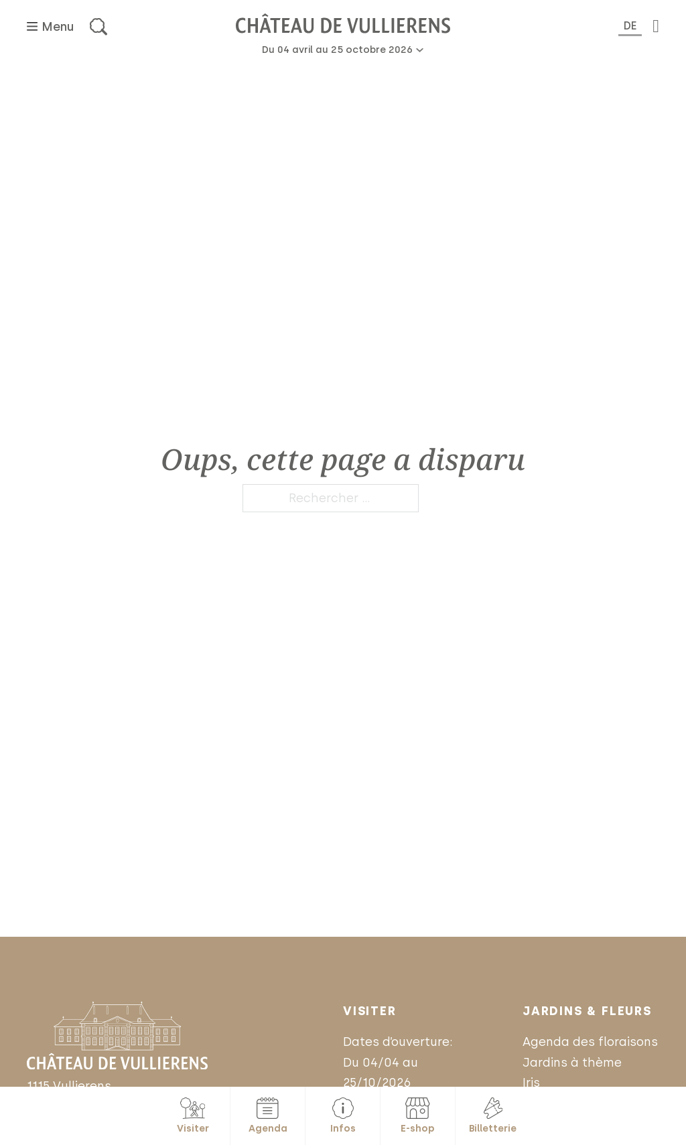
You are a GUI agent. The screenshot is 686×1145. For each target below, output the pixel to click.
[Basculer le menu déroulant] (419, 50)
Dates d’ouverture (396, 1042)
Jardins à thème (572, 1062)
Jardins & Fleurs (587, 1011)
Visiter (370, 1011)
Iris (531, 1082)
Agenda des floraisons (590, 1042)
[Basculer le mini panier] (656, 26)
